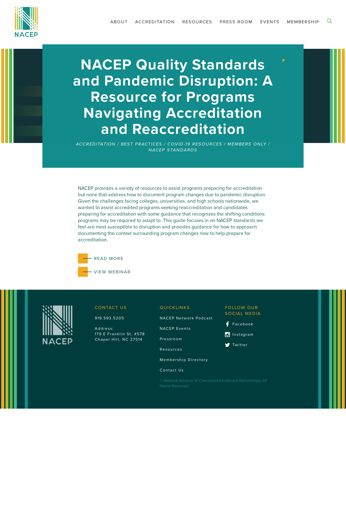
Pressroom (171, 339)
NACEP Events (175, 328)
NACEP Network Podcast (186, 318)
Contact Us (172, 370)
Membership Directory (184, 359)
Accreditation (155, 22)
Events (270, 22)
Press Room (236, 22)
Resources (197, 22)
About (119, 22)
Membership (303, 22)
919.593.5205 (109, 318)
